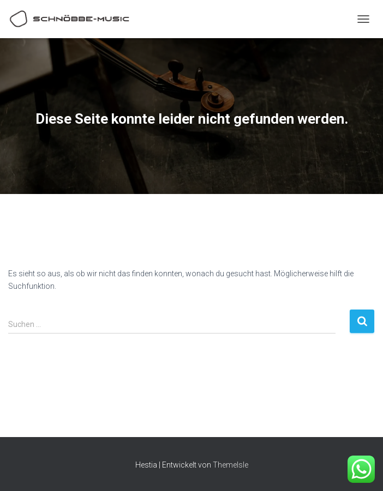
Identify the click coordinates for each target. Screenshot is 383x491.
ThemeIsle (230, 464)
